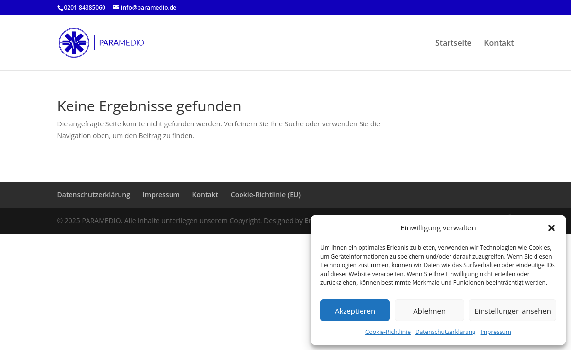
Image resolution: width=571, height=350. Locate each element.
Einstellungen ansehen (512, 310)
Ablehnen (429, 310)
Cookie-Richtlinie (388, 332)
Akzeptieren (355, 310)
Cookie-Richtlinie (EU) (266, 194)
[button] (551, 228)
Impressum (496, 332)
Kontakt (499, 43)
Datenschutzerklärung (445, 332)
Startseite (453, 43)
